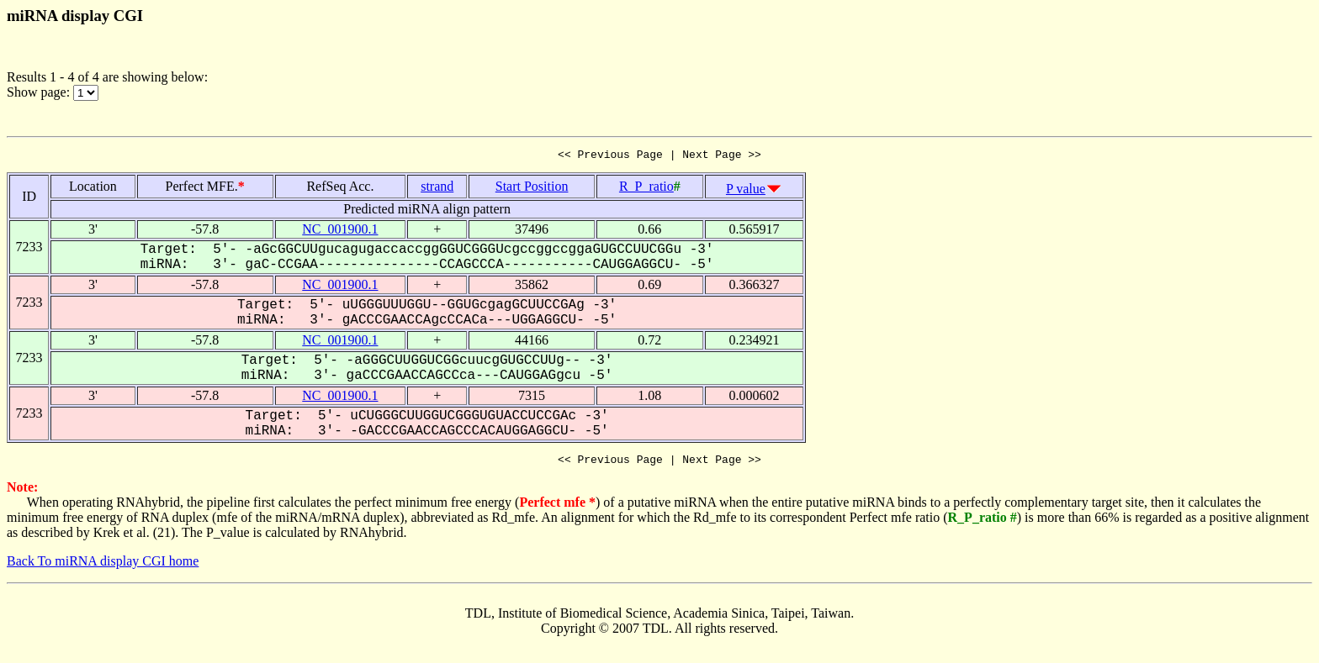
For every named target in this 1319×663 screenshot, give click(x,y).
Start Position (532, 189)
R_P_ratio (646, 189)
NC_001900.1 (340, 231)
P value (745, 191)
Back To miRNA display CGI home (103, 566)
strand (437, 189)
